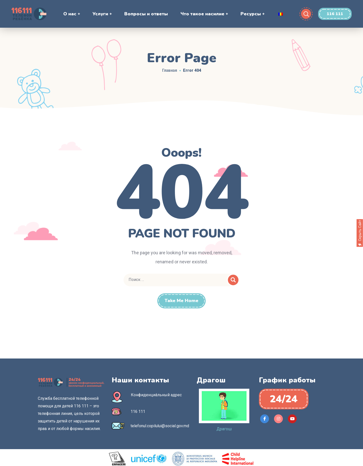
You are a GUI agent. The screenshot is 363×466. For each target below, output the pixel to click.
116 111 (138, 411)
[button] (335, 14)
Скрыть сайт (360, 233)
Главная (169, 70)
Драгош (224, 428)
